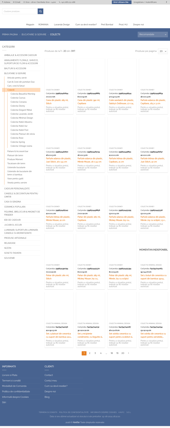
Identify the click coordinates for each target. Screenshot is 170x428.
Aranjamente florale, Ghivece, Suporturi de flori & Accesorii (21, 63)
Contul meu (51, 382)
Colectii (10, 92)
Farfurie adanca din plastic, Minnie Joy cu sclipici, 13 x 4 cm (153, 221)
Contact (49, 377)
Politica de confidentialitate (16, 393)
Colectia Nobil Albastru (21, 124)
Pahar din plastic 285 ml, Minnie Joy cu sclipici (120, 279)
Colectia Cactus (18, 100)
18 (112, 355)
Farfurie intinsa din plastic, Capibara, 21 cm (121, 162)
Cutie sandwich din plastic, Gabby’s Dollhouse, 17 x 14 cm (121, 104)
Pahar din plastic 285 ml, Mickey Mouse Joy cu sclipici (89, 279)
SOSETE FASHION (12, 255)
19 (117, 355)
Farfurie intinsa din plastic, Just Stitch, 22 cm (153, 162)
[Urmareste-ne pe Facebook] (166, 2)
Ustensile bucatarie (16, 169)
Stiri (4, 404)
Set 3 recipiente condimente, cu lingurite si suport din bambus (90, 337)
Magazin (30, 26)
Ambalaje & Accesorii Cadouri (20, 57)
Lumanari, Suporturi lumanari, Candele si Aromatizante (21, 233)
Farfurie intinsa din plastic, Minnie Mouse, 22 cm (58, 220)
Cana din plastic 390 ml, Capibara (89, 103)
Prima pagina (10, 36)
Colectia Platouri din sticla (23, 136)
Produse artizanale (15, 240)
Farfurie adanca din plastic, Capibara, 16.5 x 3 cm (153, 103)
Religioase (10, 245)
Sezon (7, 250)
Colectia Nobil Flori (19, 132)
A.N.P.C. (121, 414)
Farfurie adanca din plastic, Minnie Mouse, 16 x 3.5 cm (90, 162)
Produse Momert (15, 161)
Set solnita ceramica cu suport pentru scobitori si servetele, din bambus (120, 337)
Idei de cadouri (12, 222)
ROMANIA (43, 26)
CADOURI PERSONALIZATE (17, 190)
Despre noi (138, 26)
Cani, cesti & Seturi (16, 88)
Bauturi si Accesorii (15, 70)
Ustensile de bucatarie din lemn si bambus (19, 175)
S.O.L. (129, 414)
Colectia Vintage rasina (21, 148)
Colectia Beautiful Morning (23, 96)
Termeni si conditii (11, 382)
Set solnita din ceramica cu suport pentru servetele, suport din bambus (153, 337)
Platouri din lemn (15, 157)
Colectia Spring (18, 144)
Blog (47, 399)
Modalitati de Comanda (14, 388)
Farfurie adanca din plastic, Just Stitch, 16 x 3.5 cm (58, 162)
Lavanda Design (62, 26)
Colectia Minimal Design (22, 120)
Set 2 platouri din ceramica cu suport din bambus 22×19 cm (59, 337)
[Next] (128, 355)
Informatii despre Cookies (15, 399)
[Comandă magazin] (153, 36)
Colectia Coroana (19, 104)
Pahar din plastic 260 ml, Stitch (57, 279)
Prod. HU (123, 26)
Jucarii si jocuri (13, 227)
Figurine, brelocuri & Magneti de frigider (22, 215)
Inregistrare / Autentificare (145, 2)
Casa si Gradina (12, 204)
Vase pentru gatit (15, 180)
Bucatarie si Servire (34, 36)
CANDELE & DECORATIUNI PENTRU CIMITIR (21, 197)
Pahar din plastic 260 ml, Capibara (89, 220)
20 (122, 355)
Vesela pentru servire (17, 184)
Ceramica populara (14, 209)
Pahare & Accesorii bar (17, 153)
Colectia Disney (18, 108)
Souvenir (9, 260)
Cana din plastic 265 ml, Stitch (57, 103)
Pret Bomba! (107, 26)
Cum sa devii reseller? (86, 26)
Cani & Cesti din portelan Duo (21, 84)
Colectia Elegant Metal (21, 112)
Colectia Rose (17, 140)
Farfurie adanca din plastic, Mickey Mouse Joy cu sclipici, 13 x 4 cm (121, 221)
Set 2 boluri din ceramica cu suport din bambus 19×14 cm (153, 279)
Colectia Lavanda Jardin (22, 116)
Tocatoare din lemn (16, 165)
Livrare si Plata (9, 377)
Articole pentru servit (17, 80)
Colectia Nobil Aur (19, 128)
